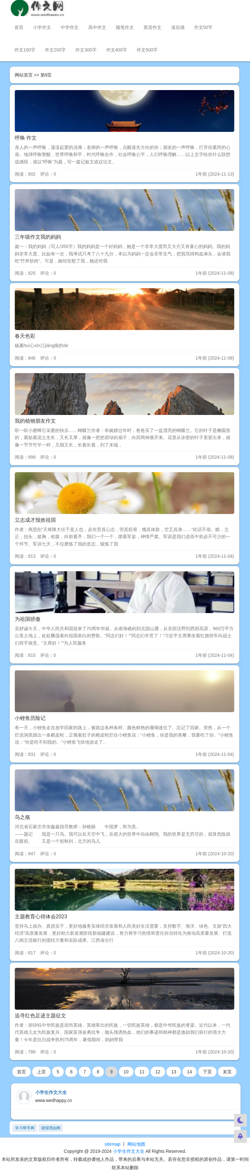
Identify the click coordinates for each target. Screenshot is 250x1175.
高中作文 (97, 27)
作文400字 (116, 49)
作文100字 (24, 49)
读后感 (178, 27)
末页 (227, 1071)
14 (189, 1071)
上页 (41, 1071)
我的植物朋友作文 (35, 421)
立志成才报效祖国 (35, 520)
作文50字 (203, 27)
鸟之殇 (22, 817)
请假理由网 (50, 1128)
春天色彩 (25, 336)
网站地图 (136, 1144)
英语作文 (152, 27)
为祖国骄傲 (27, 619)
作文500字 (147, 49)
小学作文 (42, 27)
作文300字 (85, 49)
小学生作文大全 (128, 1151)
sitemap (112, 1144)
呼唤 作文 (26, 138)
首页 (18, 27)
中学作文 (70, 27)
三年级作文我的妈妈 (38, 237)
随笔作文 (125, 27)
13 (173, 1071)
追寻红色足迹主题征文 (40, 1015)
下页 (207, 1071)
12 (157, 1071)
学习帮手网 (24, 1128)
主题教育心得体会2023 (41, 916)
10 (126, 1071)
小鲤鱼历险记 (30, 718)
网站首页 (24, 75)
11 (141, 1071)
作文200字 (55, 49)
